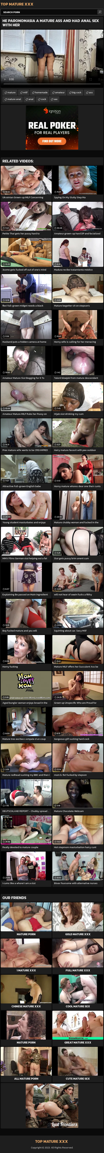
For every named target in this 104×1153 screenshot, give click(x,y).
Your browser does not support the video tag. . (52, 59)
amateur (60, 92)
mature (12, 92)
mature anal (14, 99)
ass (91, 92)
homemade (41, 92)
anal (31, 99)
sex (56, 99)
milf (25, 92)
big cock (76, 92)
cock (43, 99)
